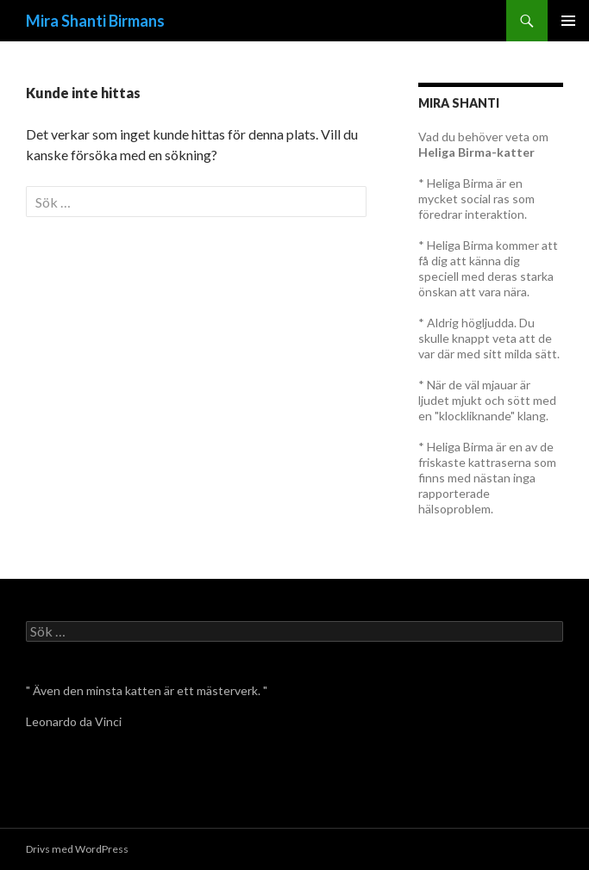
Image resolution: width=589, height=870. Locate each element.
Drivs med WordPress (77, 848)
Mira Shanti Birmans (95, 20)
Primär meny (568, 20)
